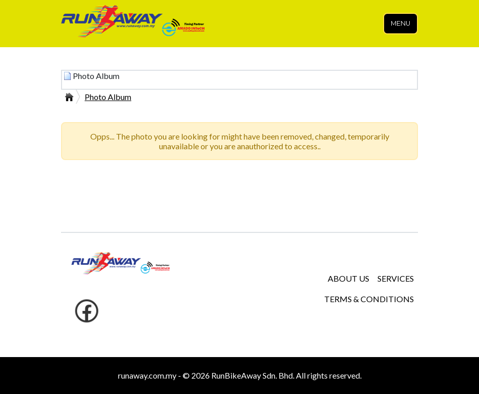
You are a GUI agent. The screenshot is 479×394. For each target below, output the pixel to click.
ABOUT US (348, 278)
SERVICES (395, 278)
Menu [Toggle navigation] (400, 23)
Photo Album (108, 97)
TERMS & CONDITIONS (369, 299)
